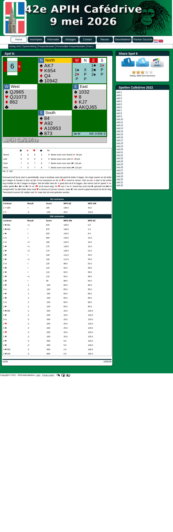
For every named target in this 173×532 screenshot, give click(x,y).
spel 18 (120, 143)
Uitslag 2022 (15, 46)
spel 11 (120, 122)
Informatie (53, 39)
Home (18, 39)
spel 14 (120, 131)
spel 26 (120, 167)
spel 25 (120, 164)
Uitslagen (70, 39)
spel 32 (120, 185)
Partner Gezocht (142, 39)
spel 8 (119, 113)
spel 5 (119, 104)
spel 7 (119, 110)
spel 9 (119, 116)
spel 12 (120, 125)
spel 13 (120, 128)
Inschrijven (36, 39)
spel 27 (120, 170)
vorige (5, 361)
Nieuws (104, 39)
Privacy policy (48, 375)
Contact (87, 39)
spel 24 (120, 161)
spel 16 (120, 137)
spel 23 (120, 158)
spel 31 (120, 182)
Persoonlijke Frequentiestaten (70, 46)
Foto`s (90, 46)
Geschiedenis (123, 39)
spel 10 (120, 119)
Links (38, 375)
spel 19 (120, 146)
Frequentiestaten (46, 46)
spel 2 (119, 95)
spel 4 (119, 101)
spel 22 (120, 155)
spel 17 (120, 140)
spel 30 (120, 179)
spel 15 (120, 134)
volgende (107, 361)
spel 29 (120, 176)
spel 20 (120, 149)
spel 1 (119, 92)
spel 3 (119, 98)
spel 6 (119, 107)
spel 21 (120, 152)
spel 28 (120, 173)
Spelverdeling (29, 46)
